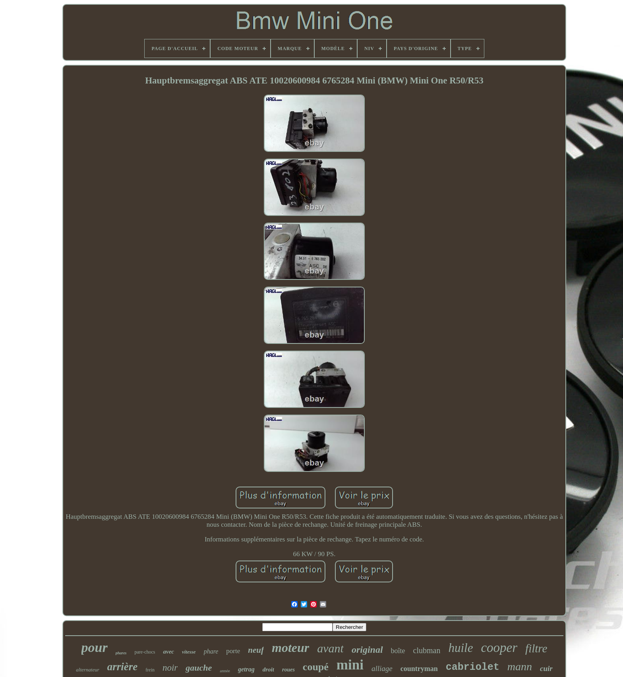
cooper (499, 647)
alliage (382, 668)
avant (330, 648)
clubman (427, 650)
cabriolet (472, 667)
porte (233, 651)
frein (150, 670)
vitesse (189, 652)
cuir (546, 668)
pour (94, 647)
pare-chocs (145, 652)
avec (168, 651)
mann (519, 666)
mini (350, 665)
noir (170, 668)
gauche (199, 668)
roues (288, 670)
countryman (419, 669)
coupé (316, 667)
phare (211, 651)
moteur (290, 647)
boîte (398, 651)
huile (460, 648)
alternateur (87, 670)
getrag (246, 669)
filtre (536, 648)
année (225, 670)
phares (121, 653)
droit (268, 669)
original (367, 649)
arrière (122, 667)
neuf (256, 650)
